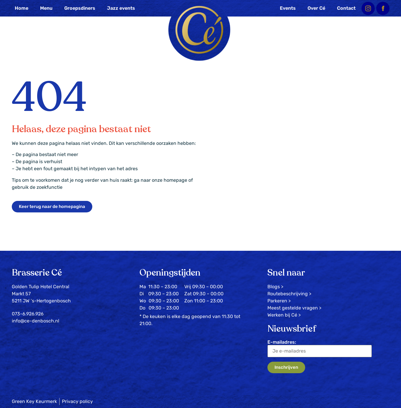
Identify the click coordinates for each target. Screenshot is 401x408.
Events (288, 8)
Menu (46, 8)
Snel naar (286, 273)
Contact (346, 8)
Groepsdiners (79, 8)
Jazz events (121, 8)
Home (21, 8)
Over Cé (316, 8)
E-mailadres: (319, 348)
